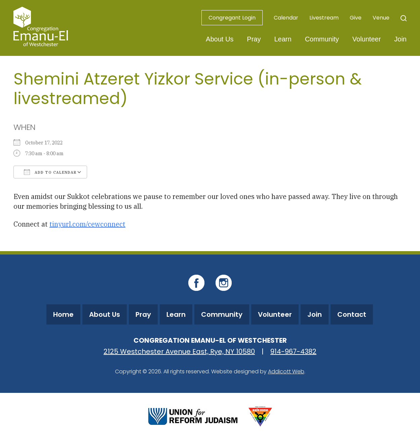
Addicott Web (286, 371)
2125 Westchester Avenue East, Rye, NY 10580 (179, 351)
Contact (351, 314)
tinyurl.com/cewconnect (87, 224)
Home (63, 314)
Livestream (324, 18)
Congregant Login (232, 18)
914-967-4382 (293, 351)
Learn (282, 39)
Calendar (286, 18)
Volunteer (366, 39)
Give (355, 18)
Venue (381, 18)
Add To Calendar (50, 172)
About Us (219, 39)
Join (400, 39)
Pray (254, 39)
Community (322, 39)
